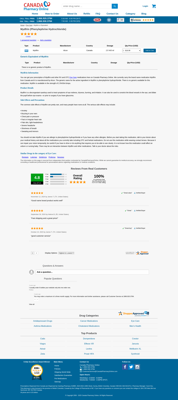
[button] (35, 299)
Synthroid (135, 354)
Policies (57, 369)
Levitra (89, 349)
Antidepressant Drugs (42, 321)
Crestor (135, 339)
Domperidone (89, 339)
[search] (115, 6)
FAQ (98, 13)
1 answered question (28, 40)
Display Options (51, 253)
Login (145, 6)
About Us (72, 13)
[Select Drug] (131, 50)
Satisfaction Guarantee (63, 375)
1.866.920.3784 (44, 18)
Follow (31, 290)
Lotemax (33, 157)
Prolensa (52, 157)
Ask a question (45, 40)
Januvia (135, 344)
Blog (143, 13)
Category (130, 13)
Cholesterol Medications (89, 326)
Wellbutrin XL (135, 349)
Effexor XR (89, 344)
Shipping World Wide (62, 372)
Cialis (42, 339)
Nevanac (60, 157)
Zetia (43, 354)
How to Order (52, 13)
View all (31, 304)
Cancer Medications (89, 321)
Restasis (25, 157)
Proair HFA (89, 354)
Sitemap (57, 382)
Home (35, 13)
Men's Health (135, 326)
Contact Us (112, 13)
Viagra (42, 344)
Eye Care (29, 25)
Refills (86, 13)
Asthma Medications (43, 326)
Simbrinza (43, 157)
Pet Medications (60, 378)
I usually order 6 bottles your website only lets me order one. (50, 288)
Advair (42, 349)
